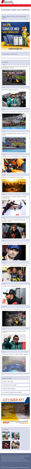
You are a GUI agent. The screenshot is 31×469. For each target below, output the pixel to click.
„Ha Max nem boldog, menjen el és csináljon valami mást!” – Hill (15, 251)
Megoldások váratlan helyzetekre (8, 388)
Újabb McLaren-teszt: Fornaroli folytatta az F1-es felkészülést (14, 164)
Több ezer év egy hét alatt (7, 381)
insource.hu (27, 467)
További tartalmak (7, 378)
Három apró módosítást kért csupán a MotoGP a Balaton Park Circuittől (14, 142)
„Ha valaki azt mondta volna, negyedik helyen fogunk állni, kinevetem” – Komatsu (14, 228)
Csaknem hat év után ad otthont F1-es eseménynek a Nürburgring (15, 120)
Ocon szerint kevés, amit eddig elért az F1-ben (14, 294)
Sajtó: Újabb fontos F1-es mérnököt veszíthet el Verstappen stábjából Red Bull (14, 205)
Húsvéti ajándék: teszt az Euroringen (9, 384)
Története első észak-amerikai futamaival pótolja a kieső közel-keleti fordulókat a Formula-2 (15, 75)
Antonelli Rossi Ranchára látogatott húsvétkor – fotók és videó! (15, 272)
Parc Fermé (5, 62)
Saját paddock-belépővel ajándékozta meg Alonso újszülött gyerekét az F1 (14, 340)
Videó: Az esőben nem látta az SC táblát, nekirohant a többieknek (15, 363)
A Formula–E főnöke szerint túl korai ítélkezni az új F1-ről (14, 317)
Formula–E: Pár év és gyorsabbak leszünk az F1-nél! (14, 184)
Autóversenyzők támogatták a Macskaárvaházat (12, 392)
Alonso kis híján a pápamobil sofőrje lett (14, 98)
